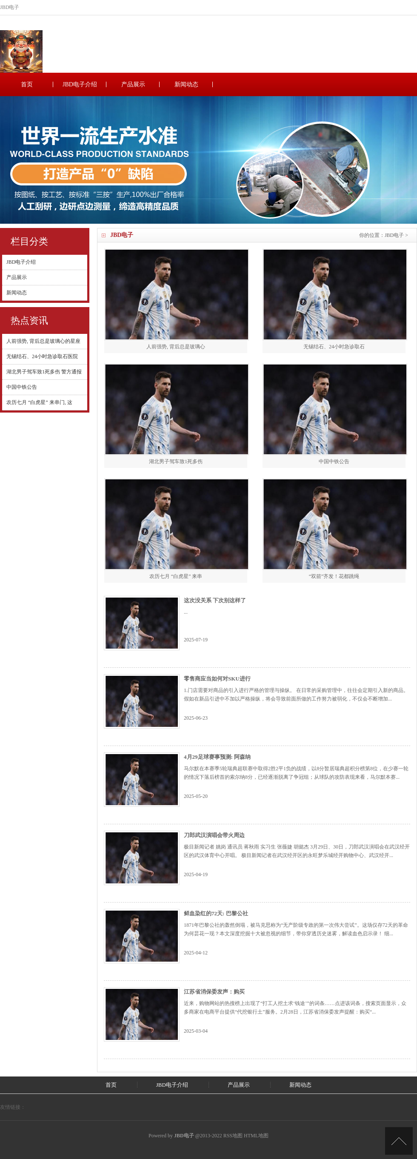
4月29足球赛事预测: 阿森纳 (217, 757)
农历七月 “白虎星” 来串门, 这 (39, 402)
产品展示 (133, 84)
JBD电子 (394, 235)
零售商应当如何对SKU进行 (217, 678)
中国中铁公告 (21, 387)
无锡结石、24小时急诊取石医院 (42, 356)
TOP (399, 1141)
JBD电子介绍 (80, 84)
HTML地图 (256, 1136)
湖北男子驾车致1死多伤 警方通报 (44, 372)
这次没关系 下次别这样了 (215, 600)
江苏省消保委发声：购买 (214, 991)
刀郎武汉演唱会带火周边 (214, 835)
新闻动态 (186, 84)
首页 (27, 84)
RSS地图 (233, 1136)
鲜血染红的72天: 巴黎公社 (216, 913)
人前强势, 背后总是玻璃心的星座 (43, 341)
